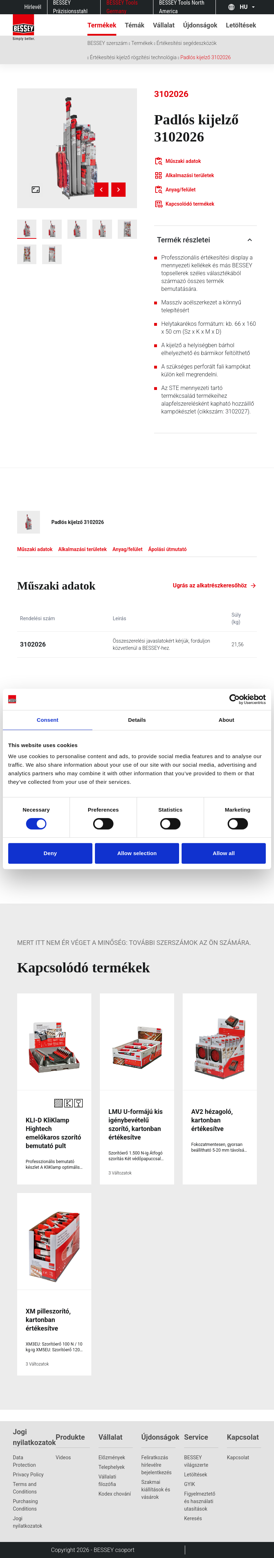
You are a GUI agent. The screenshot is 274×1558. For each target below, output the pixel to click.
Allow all (224, 853)
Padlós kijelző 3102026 (206, 57)
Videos (63, 1457)
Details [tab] (137, 720)
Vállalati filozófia (107, 1480)
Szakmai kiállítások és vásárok (155, 1489)
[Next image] (118, 189)
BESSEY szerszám (107, 43)
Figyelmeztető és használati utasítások (199, 1501)
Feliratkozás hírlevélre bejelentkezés (156, 1465)
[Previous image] (101, 189)
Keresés (193, 1518)
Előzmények (111, 1457)
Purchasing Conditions (25, 1505)
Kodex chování (114, 1494)
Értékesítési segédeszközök (187, 43)
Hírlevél (32, 7)
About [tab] (226, 720)
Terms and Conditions (25, 1488)
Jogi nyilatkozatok (27, 1522)
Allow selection (137, 853)
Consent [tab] (48, 720)
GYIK (189, 1484)
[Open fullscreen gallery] (36, 189)
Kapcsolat (238, 1457)
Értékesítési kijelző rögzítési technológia (133, 57)
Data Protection (24, 1461)
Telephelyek (111, 1467)
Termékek (142, 43)
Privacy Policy (28, 1474)
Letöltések (195, 1474)
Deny (50, 853)
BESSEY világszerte (196, 1461)
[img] (77, 148)
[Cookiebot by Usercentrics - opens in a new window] (234, 699)
